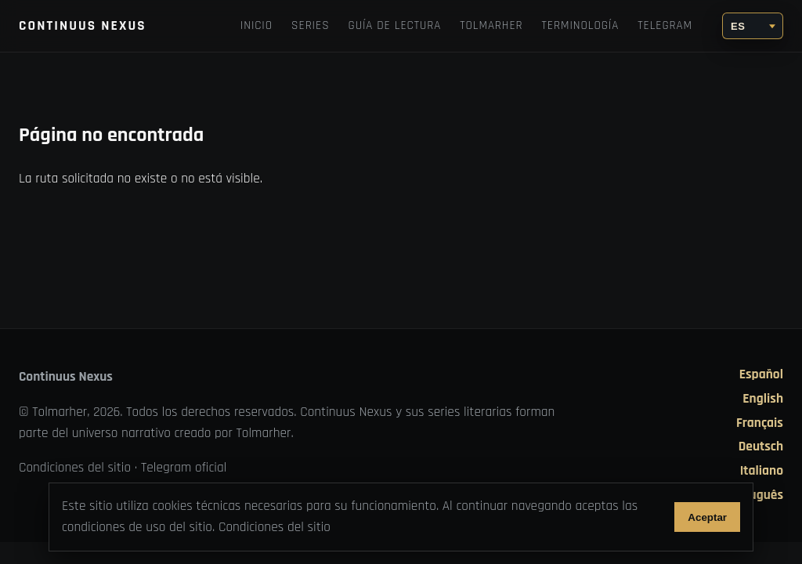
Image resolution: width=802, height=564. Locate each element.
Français (759, 423)
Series (310, 25)
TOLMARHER (491, 25)
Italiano (761, 471)
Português (754, 495)
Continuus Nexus (82, 25)
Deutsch (761, 447)
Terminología (581, 25)
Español (761, 375)
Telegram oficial (184, 467)
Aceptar (707, 517)
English (762, 399)
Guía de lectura (395, 25)
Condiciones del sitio (75, 467)
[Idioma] (752, 26)
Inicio (256, 25)
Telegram (665, 25)
